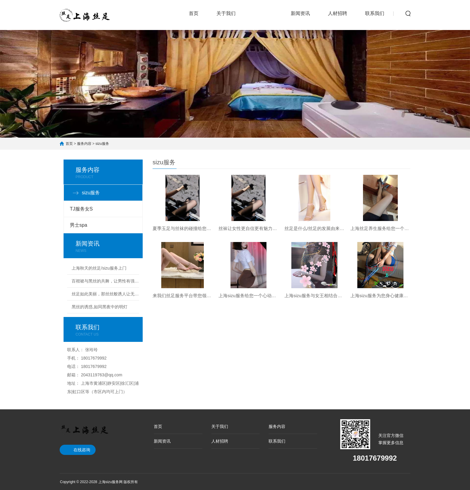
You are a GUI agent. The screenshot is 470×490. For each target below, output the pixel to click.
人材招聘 (337, 13)
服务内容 (263, 10)
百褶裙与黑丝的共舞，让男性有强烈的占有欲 (105, 281)
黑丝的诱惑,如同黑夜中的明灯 (99, 306)
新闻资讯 (300, 13)
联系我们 (374, 13)
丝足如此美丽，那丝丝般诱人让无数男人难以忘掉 (105, 293)
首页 (193, 13)
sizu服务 (102, 144)
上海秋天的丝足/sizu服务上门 (99, 268)
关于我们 (226, 13)
